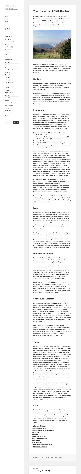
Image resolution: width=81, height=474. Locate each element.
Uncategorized (8, 110)
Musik (6, 95)
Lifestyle (7, 72)
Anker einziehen (37, 442)
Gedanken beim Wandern (40, 446)
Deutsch (8, 28)
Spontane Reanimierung (40, 438)
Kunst (6, 67)
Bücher (7, 80)
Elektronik (7, 49)
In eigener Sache (8, 59)
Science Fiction (8, 105)
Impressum (7, 19)
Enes (46, 457)
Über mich (7, 16)
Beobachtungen (8, 41)
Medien (6, 74)
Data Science (8, 47)
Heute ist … (36, 434)
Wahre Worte (8, 113)
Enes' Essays (10, 6)
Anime (7, 77)
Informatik (7, 62)
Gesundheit (7, 57)
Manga (7, 87)
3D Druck (7, 39)
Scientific (8, 90)
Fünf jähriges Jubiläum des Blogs (42, 444)
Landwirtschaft (8, 69)
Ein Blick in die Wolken (39, 436)
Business (7, 44)
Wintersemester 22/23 (39, 428)
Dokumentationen (10, 82)
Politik (6, 97)
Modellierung (8, 92)
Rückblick (36, 432)
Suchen (16, 122)
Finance (6, 52)
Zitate (6, 115)
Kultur (6, 64)
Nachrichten (36, 440)
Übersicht (7, 21)
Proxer (6, 100)
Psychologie (7, 102)
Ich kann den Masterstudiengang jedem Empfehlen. (54, 95)
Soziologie (7, 108)
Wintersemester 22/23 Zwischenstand (43, 430)
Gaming (7, 85)
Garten (6, 54)
